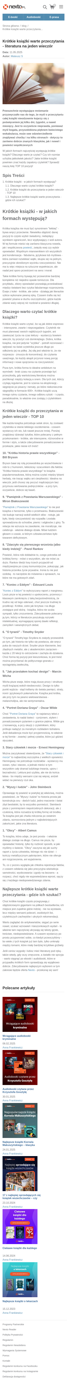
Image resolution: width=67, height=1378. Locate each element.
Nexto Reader (9, 1329)
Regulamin (8, 1340)
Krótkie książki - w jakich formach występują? (30, 181)
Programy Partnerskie (13, 1324)
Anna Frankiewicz (13, 1047)
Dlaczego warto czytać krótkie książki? (32, 185)
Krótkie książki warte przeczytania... (23, 29)
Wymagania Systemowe (14, 1350)
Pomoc (6, 1355)
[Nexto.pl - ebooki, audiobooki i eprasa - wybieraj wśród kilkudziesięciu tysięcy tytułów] (14, 6)
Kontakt (6, 1361)
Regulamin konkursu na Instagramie (20, 1371)
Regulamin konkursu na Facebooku (20, 1366)
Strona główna (11, 25)
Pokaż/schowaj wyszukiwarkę (45, 7)
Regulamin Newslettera (14, 1345)
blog (24, 25)
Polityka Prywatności (13, 1334)
